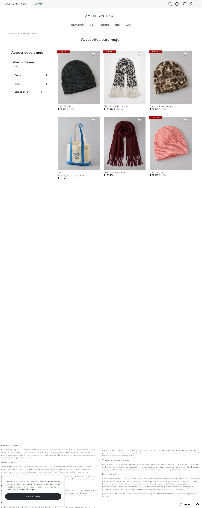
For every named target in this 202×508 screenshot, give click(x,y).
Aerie (128, 24)
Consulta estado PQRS (166, 431)
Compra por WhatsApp (166, 449)
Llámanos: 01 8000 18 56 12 (125, 431)
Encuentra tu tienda (127, 449)
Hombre (105, 24)
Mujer (92, 24)
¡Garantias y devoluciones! (121, 440)
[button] (184, 504)
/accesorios (33, 33)
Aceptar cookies (33, 496)
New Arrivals (77, 24)
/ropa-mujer (21, 33)
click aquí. (30, 489)
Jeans (117, 24)
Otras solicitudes (166, 440)
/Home (11, 33)
